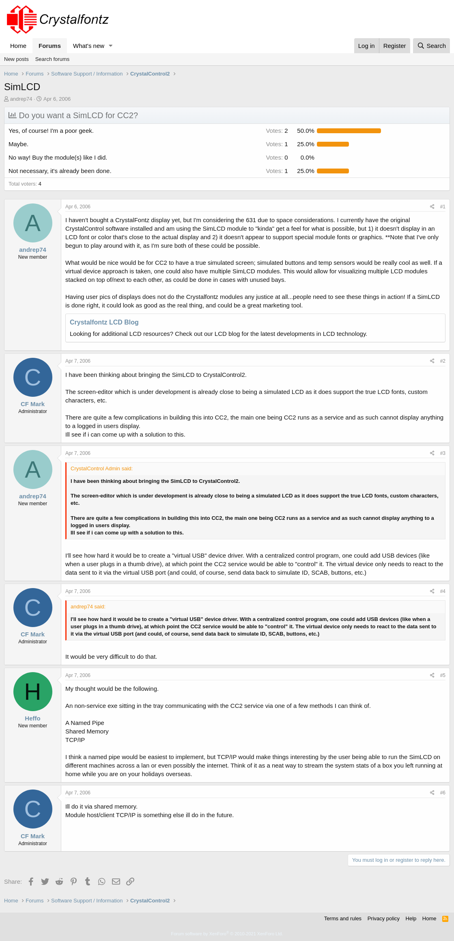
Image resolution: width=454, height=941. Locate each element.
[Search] (431, 45)
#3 (442, 453)
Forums (50, 45)
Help (411, 918)
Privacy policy (384, 918)
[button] (110, 45)
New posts (16, 59)
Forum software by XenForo (227, 933)
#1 (442, 207)
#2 (442, 361)
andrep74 (21, 99)
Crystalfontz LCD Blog (104, 322)
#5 (442, 675)
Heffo (32, 718)
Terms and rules (342, 918)
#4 (442, 591)
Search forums (52, 59)
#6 (442, 793)
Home (18, 45)
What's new (88, 45)
